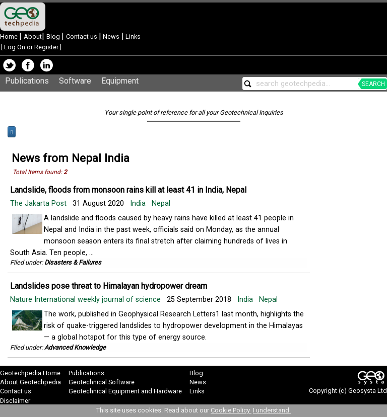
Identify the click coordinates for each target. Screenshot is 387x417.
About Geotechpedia (30, 382)
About (33, 36)
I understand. (272, 410)
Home (9, 36)
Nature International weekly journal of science (86, 299)
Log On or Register (31, 47)
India (138, 203)
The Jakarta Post (39, 203)
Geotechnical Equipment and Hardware (125, 391)
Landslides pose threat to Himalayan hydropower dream (108, 286)
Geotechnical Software (102, 382)
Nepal (161, 203)
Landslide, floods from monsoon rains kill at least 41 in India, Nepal (128, 190)
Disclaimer (15, 400)
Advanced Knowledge (75, 347)
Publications (27, 81)
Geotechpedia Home (30, 373)
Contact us (82, 36)
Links (132, 36)
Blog (53, 36)
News (110, 36)
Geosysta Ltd (367, 390)
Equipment (120, 81)
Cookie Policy (231, 410)
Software (75, 81)
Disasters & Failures (72, 262)
